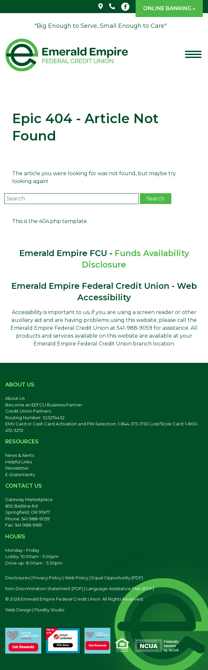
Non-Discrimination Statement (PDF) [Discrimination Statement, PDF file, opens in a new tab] (44, 588)
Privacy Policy (47, 577)
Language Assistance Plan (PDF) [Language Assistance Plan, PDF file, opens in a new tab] (120, 588)
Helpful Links (18, 461)
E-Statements (20, 474)
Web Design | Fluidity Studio (35, 609)
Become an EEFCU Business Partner (43, 404)
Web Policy (76, 577)
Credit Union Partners (28, 411)
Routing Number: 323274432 (35, 417)
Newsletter (17, 468)
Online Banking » (169, 8)
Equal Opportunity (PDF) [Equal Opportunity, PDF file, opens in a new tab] (117, 577)
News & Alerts (19, 455)
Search (155, 198)
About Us (15, 398)
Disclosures (17, 577)
